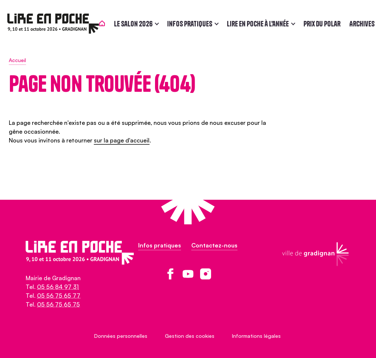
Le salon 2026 (134, 23)
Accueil (17, 60)
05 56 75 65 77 (58, 295)
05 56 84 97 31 (58, 286)
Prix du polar (323, 23)
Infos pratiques (191, 23)
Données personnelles (120, 336)
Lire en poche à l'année (259, 23)
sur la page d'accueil (122, 140)
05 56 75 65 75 (58, 304)
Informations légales (256, 336)
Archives (363, 23)
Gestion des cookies (189, 336)
